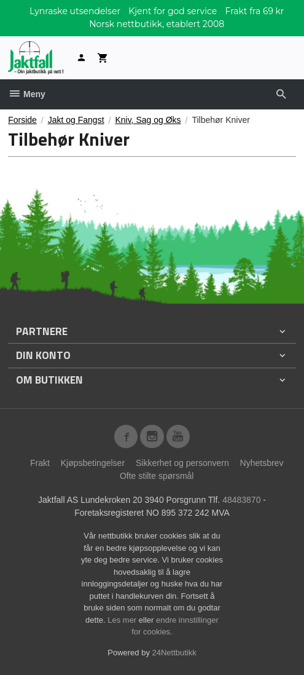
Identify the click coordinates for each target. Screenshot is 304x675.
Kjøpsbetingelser (93, 463)
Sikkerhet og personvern (182, 463)
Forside (22, 120)
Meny (26, 94)
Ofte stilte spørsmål (157, 476)
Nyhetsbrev (262, 463)
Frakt (40, 463)
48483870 (241, 500)
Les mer (123, 620)
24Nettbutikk (174, 652)
